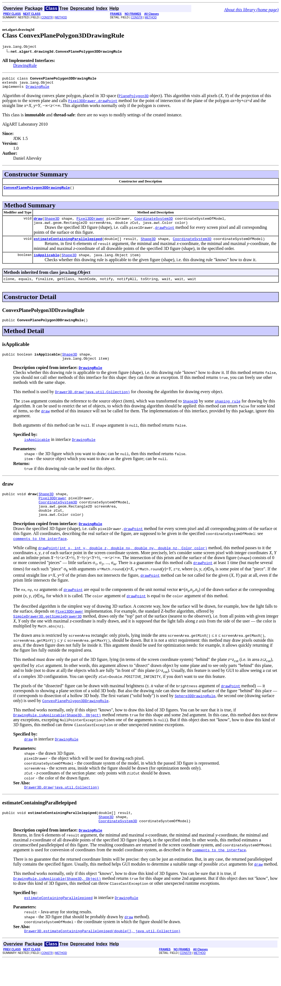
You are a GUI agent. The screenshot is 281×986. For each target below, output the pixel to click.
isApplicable (47, 262)
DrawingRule (25, 66)
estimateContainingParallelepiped (68, 245)
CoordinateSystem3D (153, 223)
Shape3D (52, 223)
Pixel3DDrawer (90, 223)
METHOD (61, 17)
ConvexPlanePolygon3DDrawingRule (37, 191)
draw (38, 223)
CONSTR (47, 17)
